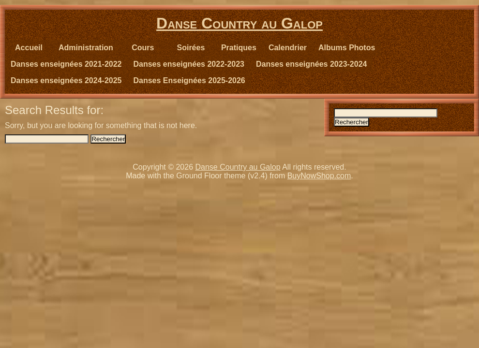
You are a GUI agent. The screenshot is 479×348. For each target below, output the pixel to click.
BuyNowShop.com (319, 176)
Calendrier (288, 48)
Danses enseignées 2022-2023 (188, 64)
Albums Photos (346, 48)
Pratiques (238, 48)
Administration (86, 48)
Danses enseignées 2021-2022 (66, 64)
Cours (143, 48)
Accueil (29, 48)
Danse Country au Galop (239, 23)
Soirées (191, 48)
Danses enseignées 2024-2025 (66, 80)
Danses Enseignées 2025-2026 (189, 80)
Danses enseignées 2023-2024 (311, 64)
